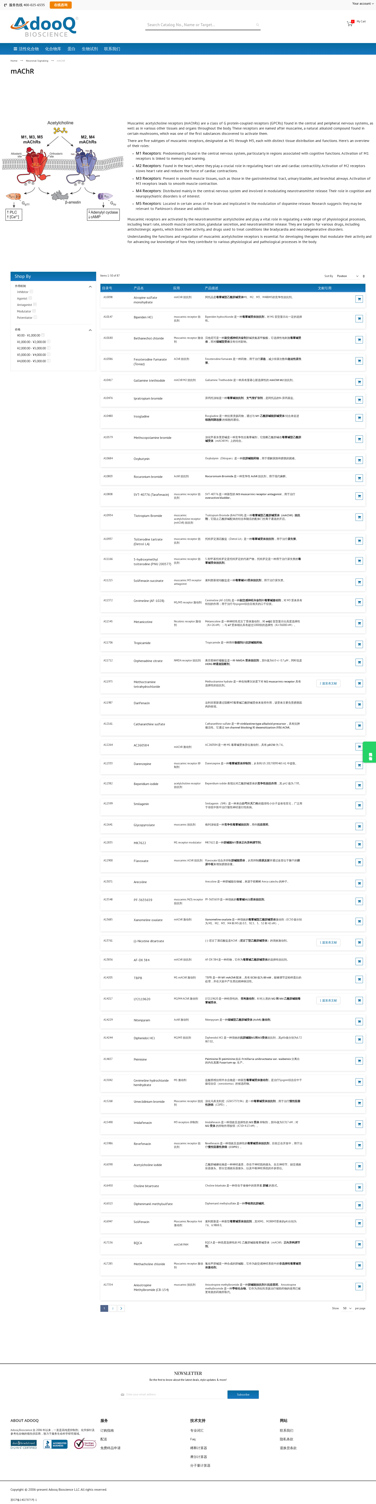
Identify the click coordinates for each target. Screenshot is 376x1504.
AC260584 (141, 745)
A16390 (108, 1164)
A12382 (108, 783)
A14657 (108, 1059)
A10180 (108, 338)
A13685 (108, 919)
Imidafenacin (143, 1122)
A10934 (108, 515)
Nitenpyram (142, 1020)
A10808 (108, 494)
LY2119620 (142, 999)
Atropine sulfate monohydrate (145, 299)
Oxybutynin (142, 459)
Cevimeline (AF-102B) (149, 601)
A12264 (108, 745)
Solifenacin (141, 1222)
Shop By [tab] (23, 276)
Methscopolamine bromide (152, 437)
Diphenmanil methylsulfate (153, 1204)
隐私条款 (286, 1439)
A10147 (108, 317)
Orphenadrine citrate (148, 661)
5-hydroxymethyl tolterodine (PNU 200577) (152, 561)
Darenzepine (142, 764)
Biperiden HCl (143, 317)
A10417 (108, 380)
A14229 (108, 1020)
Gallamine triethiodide (149, 380)
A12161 (108, 724)
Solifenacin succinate (148, 580)
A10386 (108, 359)
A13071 (108, 881)
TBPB (138, 978)
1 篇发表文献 (328, 942)
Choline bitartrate (146, 1186)
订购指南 (107, 1430)
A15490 (108, 1122)
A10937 (108, 539)
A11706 (108, 642)
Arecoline (140, 882)
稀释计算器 (198, 1448)
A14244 (108, 1037)
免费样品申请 (110, 1448)
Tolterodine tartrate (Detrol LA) (148, 541)
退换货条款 (288, 1448)
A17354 (108, 1284)
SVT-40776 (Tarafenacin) (151, 494)
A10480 (108, 416)
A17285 (108, 1263)
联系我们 (286, 1430)
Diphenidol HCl (144, 1038)
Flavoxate (141, 861)
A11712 (108, 660)
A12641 (108, 824)
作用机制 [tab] (20, 286)
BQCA (138, 1243)
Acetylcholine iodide (148, 1165)
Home (14, 60)
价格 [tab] (17, 329)
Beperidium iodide (146, 784)
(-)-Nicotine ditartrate (149, 941)
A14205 (108, 977)
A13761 (108, 940)
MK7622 (140, 843)
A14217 (108, 998)
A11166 (108, 559)
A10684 (108, 458)
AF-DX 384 (142, 960)
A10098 (108, 297)
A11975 (108, 681)
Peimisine (140, 1059)
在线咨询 (60, 5)
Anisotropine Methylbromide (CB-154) (151, 1287)
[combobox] (203, 25)
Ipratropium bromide (148, 398)
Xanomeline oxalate (148, 920)
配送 (103, 1439)
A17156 (108, 1242)
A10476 (108, 398)
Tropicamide (142, 643)
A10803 (108, 476)
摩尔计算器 (198, 1457)
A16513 (108, 1203)
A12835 (108, 842)
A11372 (108, 600)
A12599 (108, 803)
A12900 (108, 860)
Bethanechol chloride (149, 338)
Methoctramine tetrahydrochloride (147, 684)
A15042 (108, 1080)
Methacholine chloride (149, 1264)
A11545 (108, 621)
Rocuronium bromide (148, 476)
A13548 (108, 899)
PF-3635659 (143, 900)
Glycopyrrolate (144, 825)
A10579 (108, 437)
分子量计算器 (200, 1465)
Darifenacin (142, 703)
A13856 (108, 959)
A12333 (108, 763)
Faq (192, 1439)
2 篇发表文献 (328, 683)
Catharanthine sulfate (149, 724)
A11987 (108, 702)
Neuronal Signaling (37, 60)
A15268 (108, 1101)
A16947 (108, 1221)
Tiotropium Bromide (148, 515)
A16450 (108, 1185)
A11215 (108, 580)
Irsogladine (141, 416)
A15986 (108, 1143)
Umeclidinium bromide (149, 1101)
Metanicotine (143, 622)
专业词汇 (197, 1430)
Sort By (329, 276)
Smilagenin (141, 804)
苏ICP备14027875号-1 (24, 1500)
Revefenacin (142, 1144)
